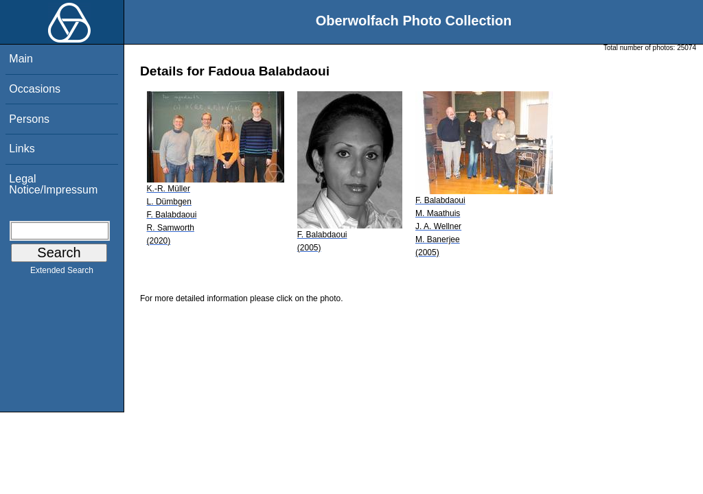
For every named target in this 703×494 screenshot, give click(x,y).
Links (21, 148)
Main (21, 58)
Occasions (34, 89)
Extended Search (61, 273)
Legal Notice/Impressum (53, 184)
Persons (29, 119)
